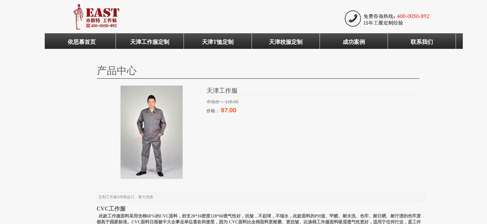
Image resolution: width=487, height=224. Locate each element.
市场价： (216, 101)
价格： (214, 110)
